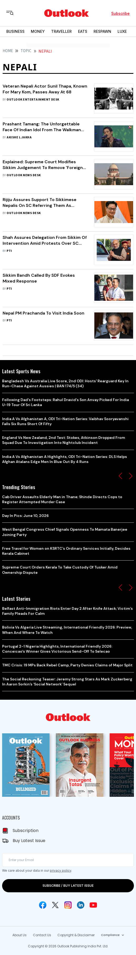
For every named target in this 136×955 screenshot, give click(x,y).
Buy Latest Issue (29, 841)
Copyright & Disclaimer (76, 935)
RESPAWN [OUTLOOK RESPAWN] (102, 31)
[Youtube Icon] (93, 905)
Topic (26, 51)
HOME (8, 51)
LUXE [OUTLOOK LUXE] (122, 31)
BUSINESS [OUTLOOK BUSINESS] (15, 31)
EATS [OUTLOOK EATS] (82, 31)
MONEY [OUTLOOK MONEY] (38, 31)
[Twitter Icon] (55, 905)
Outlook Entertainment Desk (33, 99)
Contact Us (42, 935)
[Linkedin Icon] (80, 905)
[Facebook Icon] (42, 905)
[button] (120, 476)
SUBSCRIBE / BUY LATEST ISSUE (68, 886)
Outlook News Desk (24, 175)
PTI (9, 251)
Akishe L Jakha (19, 137)
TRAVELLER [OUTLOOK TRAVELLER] (61, 31)
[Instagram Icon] (68, 905)
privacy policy (60, 870)
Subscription (25, 830)
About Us (19, 935)
